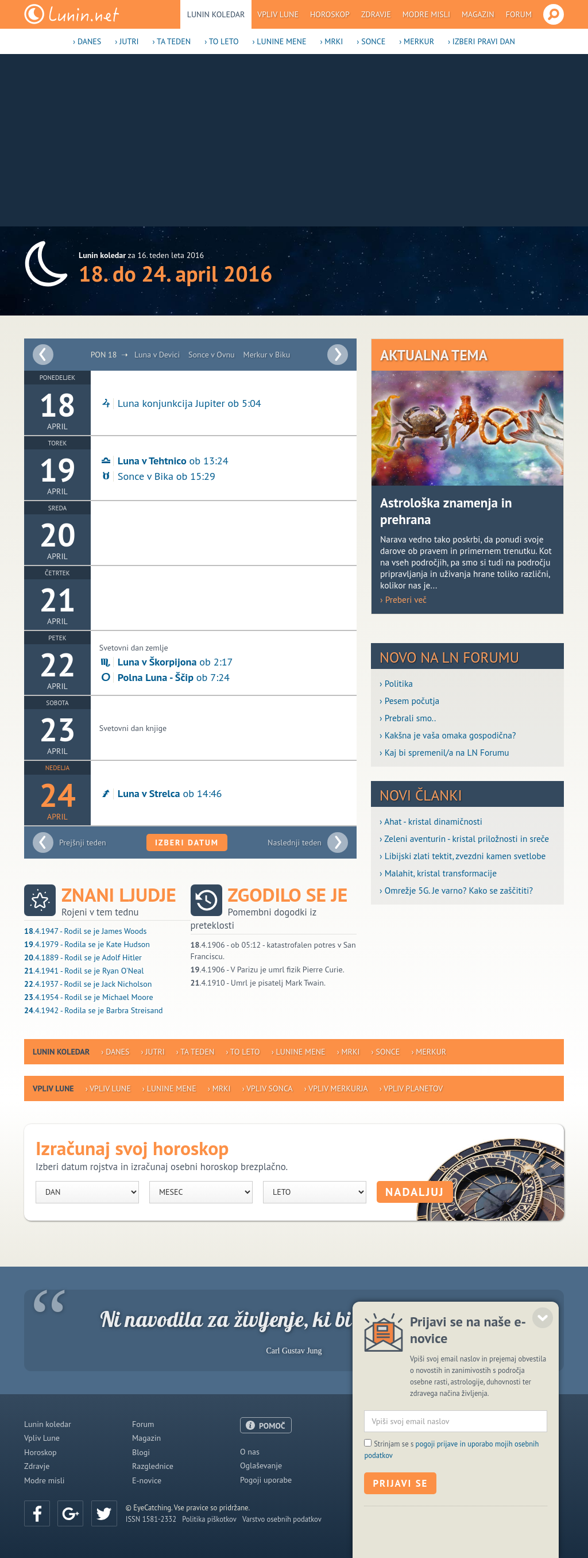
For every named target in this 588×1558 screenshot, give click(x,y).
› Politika (396, 683)
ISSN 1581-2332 (151, 1519)
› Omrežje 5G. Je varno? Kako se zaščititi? (456, 890)
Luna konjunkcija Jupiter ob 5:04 (180, 403)
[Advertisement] (294, 140)
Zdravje (376, 14)
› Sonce (371, 41)
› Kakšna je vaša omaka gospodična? (448, 735)
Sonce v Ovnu (211, 354)
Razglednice (152, 1466)
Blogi (141, 1452)
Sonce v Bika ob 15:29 (157, 476)
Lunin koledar (216, 14)
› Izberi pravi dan (481, 41)
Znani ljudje (118, 895)
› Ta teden (172, 41)
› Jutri (126, 41)
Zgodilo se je (288, 895)
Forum (519, 14)
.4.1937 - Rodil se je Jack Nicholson (88, 984)
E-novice (146, 1480)
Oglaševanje (261, 1465)
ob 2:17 (166, 661)
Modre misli (426, 14)
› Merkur (416, 41)
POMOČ (272, 1426)
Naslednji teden (295, 842)
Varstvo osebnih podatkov (282, 1519)
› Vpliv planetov (411, 1088)
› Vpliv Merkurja (336, 1088)
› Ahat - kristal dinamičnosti (431, 821)
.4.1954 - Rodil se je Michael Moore (88, 997)
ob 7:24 (164, 677)
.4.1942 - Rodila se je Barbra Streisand (93, 1010)
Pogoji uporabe (266, 1480)
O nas (250, 1452)
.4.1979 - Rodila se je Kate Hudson (87, 944)
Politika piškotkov (209, 1519)
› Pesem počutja (409, 700)
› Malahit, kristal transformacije (438, 873)
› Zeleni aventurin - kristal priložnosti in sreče (464, 838)
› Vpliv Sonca (267, 1088)
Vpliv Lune (278, 14)
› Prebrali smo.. (408, 718)
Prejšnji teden (82, 842)
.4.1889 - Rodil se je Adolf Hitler (83, 957)
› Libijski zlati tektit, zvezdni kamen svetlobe (463, 855)
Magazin (478, 14)
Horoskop (330, 14)
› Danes (87, 41)
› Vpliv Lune (108, 1088)
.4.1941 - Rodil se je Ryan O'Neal (84, 970)
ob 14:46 (160, 793)
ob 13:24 (164, 460)
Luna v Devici (157, 354)
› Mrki (331, 41)
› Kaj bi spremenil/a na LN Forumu (444, 752)
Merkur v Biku (267, 354)
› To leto (221, 41)
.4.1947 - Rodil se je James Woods (85, 931)
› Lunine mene (279, 41)
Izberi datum (187, 842)
